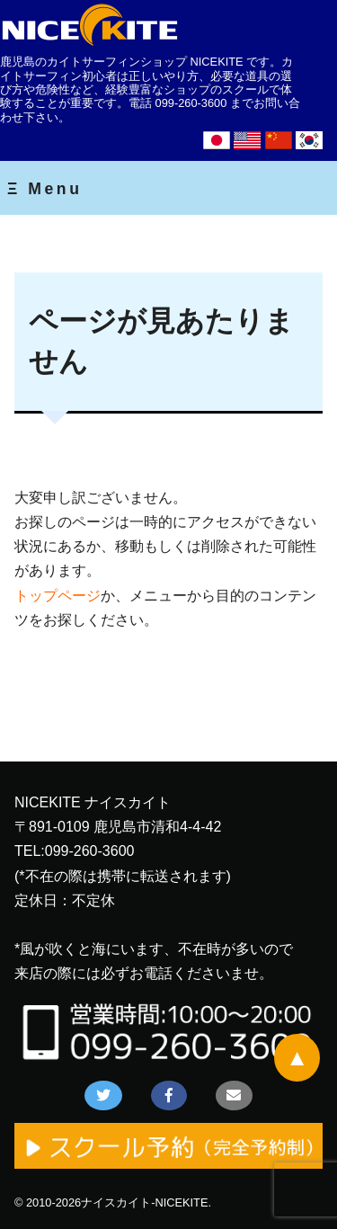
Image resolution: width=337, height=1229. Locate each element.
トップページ (57, 595)
